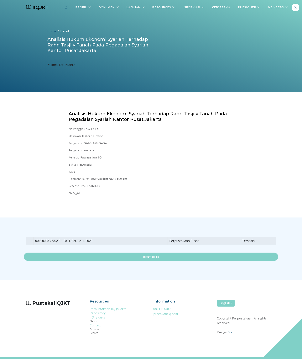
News (93, 321)
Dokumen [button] (106, 7)
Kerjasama (221, 7)
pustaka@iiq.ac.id (165, 314)
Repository (98, 313)
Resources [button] (161, 7)
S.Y (230, 332)
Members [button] (276, 7)
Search (94, 333)
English (224, 303)
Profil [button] (81, 7)
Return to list (151, 257)
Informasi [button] (191, 7)
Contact (95, 325)
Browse (94, 329)
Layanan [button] (133, 7)
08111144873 (162, 309)
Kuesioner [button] (247, 7)
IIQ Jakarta (97, 317)
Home (51, 31)
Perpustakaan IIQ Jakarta (108, 309)
